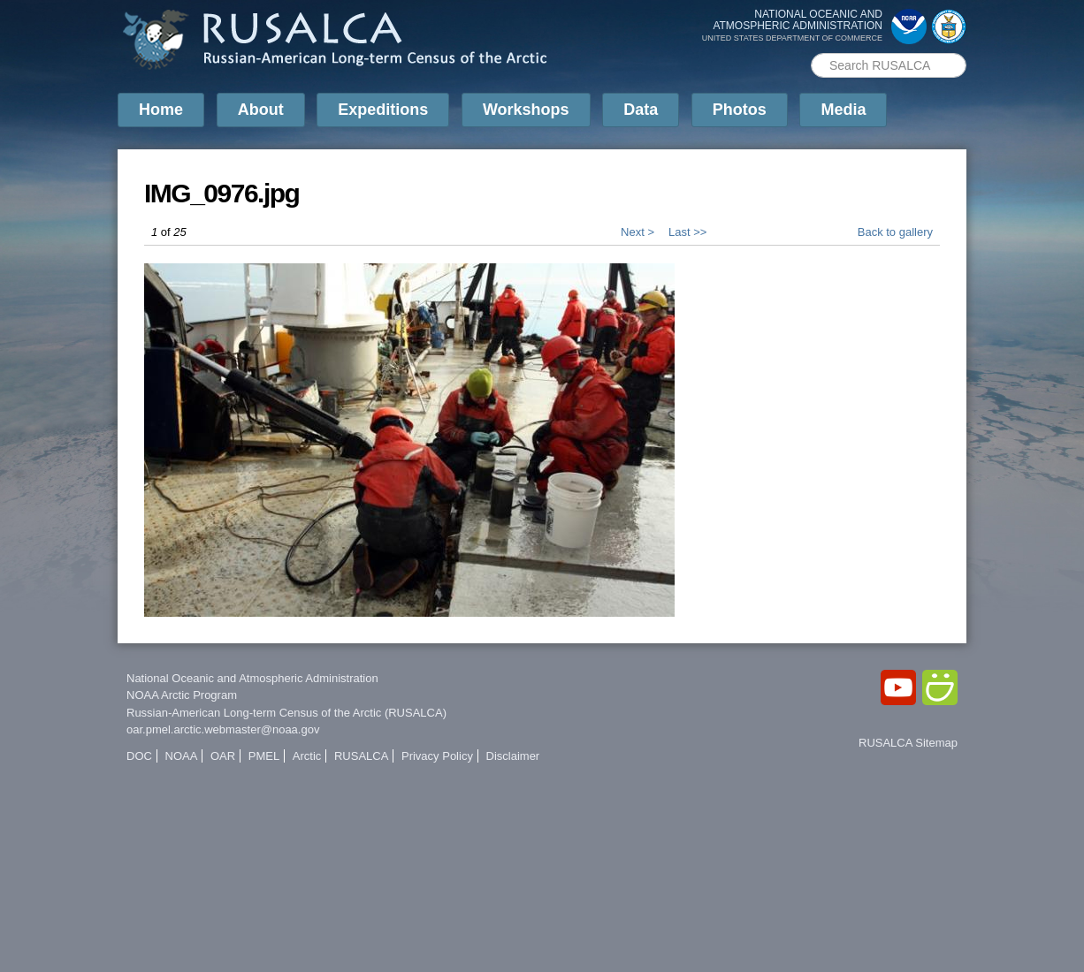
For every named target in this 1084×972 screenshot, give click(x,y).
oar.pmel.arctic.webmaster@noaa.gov (222, 729)
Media (843, 109)
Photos (740, 109)
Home (161, 109)
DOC (139, 756)
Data (640, 109)
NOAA (181, 756)
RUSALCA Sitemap (908, 742)
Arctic (307, 756)
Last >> (687, 232)
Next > (637, 232)
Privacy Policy (437, 756)
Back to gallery (895, 232)
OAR (222, 756)
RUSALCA (361, 756)
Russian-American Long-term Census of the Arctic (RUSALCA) (286, 712)
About (261, 109)
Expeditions (383, 109)
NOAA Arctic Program (181, 695)
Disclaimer (513, 756)
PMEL (263, 756)
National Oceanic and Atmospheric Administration (252, 678)
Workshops (526, 109)
